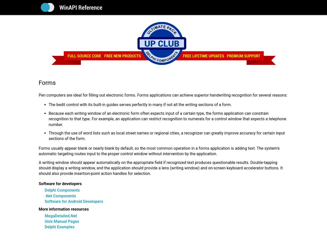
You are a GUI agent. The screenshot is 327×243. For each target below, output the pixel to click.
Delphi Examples (59, 227)
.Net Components (60, 196)
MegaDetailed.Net (61, 216)
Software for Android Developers (74, 201)
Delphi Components (62, 190)
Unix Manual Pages (62, 221)
